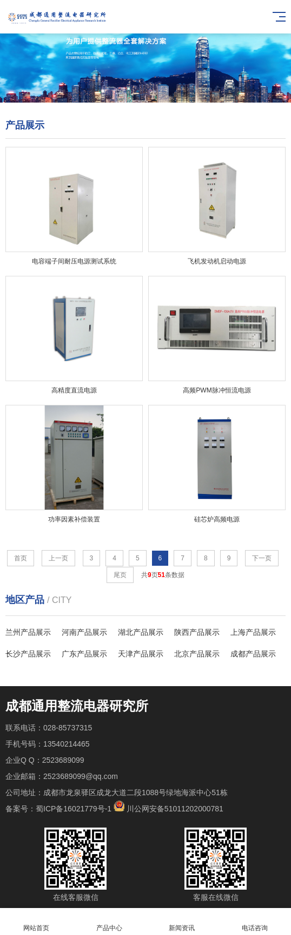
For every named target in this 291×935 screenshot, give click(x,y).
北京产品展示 (197, 653)
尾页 (120, 575)
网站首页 (36, 922)
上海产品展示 (253, 632)
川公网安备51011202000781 (175, 808)
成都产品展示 (253, 653)
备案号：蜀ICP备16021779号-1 (58, 808)
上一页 (58, 558)
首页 (20, 558)
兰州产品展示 (28, 632)
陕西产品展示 (197, 632)
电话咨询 (255, 922)
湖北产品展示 (140, 632)
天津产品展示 (140, 653)
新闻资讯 (182, 922)
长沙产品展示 (28, 653)
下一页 (262, 558)
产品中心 (109, 922)
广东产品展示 (84, 653)
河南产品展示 (84, 632)
